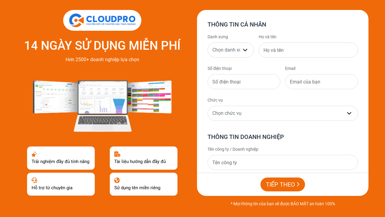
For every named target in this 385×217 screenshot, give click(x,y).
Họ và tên (267, 36)
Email (290, 68)
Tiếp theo (283, 184)
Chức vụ (215, 100)
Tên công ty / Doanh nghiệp (233, 149)
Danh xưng (218, 36)
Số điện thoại (220, 68)
